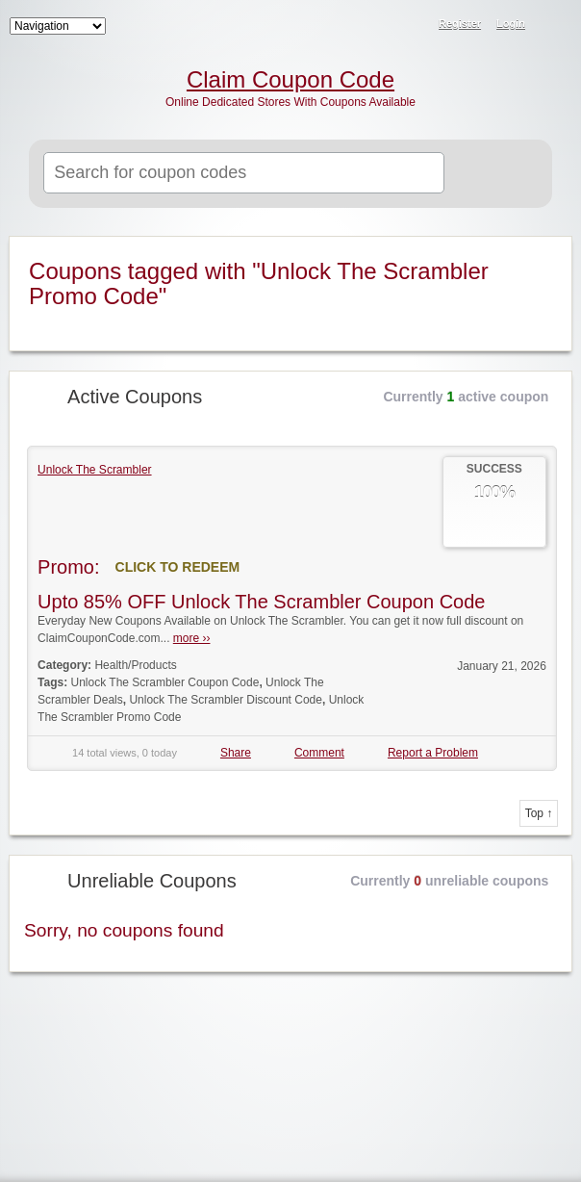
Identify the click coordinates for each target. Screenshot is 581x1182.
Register (460, 23)
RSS (554, 25)
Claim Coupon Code (290, 80)
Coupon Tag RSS (545, 252)
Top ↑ (539, 813)
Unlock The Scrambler (95, 469)
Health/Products (135, 665)
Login (510, 23)
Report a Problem (433, 752)
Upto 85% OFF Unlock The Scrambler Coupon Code (261, 601)
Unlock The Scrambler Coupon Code (165, 682)
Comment (319, 752)
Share (235, 752)
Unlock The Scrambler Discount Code (225, 700)
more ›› (192, 638)
